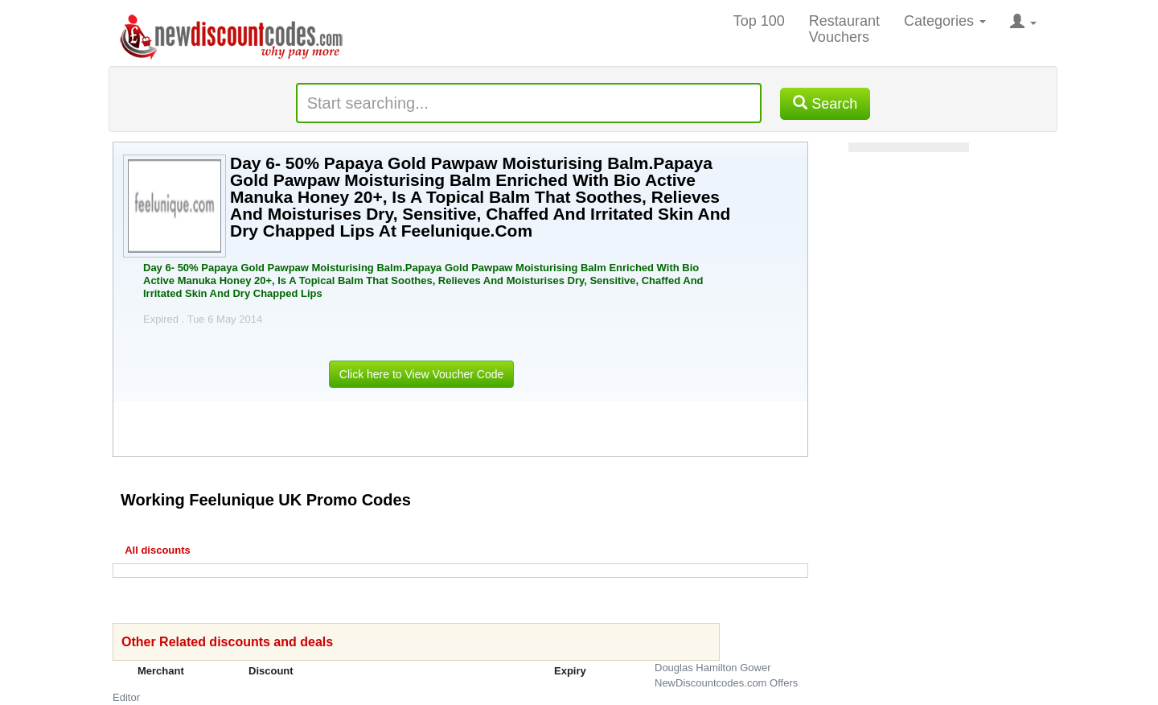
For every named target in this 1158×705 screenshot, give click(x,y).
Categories (945, 21)
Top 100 (759, 21)
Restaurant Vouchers (844, 29)
